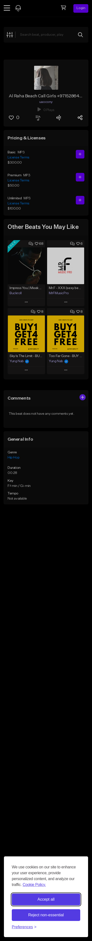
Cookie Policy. (34, 885)
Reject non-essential (46, 915)
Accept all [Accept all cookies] (46, 899)
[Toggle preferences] (24, 927)
